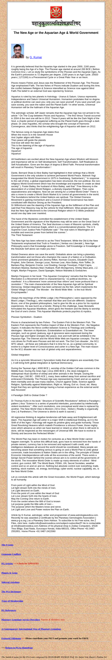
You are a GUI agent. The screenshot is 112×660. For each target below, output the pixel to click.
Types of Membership (12, 601)
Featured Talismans (11, 638)
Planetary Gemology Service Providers (20, 619)
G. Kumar (36, 57)
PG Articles (7, 563)
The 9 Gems (7, 544)
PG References (8, 610)
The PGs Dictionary (11, 591)
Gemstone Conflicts (11, 554)
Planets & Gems (9, 572)
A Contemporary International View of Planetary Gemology (31, 629)
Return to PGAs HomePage (19, 647)
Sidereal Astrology (10, 582)
